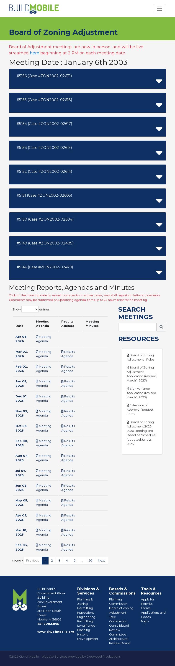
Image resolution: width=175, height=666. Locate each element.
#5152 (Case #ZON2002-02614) (44, 171)
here (34, 53)
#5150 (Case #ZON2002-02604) (45, 219)
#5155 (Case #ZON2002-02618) (44, 100)
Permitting (85, 608)
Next (101, 560)
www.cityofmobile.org (55, 631)
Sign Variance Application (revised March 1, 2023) (141, 393)
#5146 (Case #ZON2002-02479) (45, 267)
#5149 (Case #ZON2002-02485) (45, 243)
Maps (145, 621)
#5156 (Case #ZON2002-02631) (44, 76)
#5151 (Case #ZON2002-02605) (44, 195)
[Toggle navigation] (159, 8)
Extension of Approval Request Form (140, 410)
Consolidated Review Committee (119, 630)
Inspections (85, 612)
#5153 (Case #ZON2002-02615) (44, 147)
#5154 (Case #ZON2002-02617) (44, 124)
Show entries (30, 309)
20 (90, 560)
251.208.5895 (48, 623)
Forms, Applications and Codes (153, 612)
